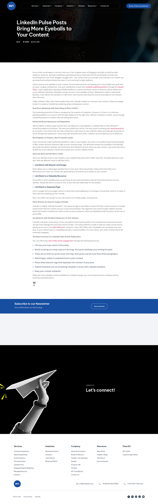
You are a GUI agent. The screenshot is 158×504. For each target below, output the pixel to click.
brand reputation (117, 128)
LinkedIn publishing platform (97, 87)
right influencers (58, 227)
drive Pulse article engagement (60, 241)
